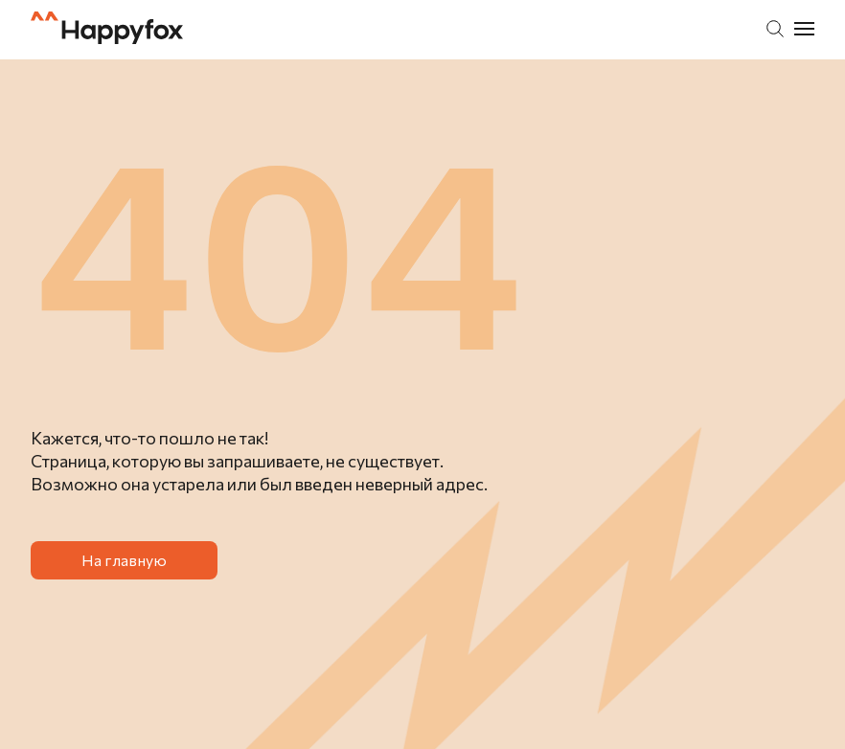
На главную (124, 560)
